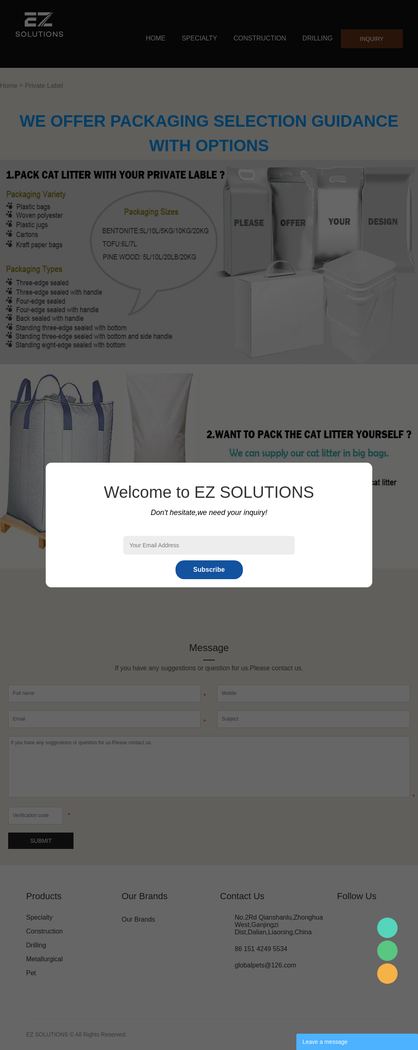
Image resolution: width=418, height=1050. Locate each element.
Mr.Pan (387, 928)
